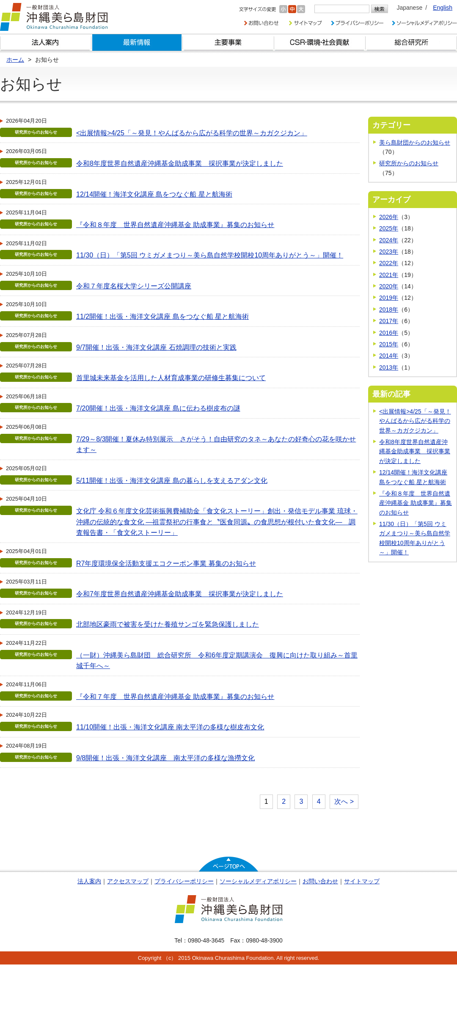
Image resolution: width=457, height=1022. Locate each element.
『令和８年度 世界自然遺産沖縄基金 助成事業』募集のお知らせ (175, 224)
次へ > (344, 801)
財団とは (45, 42)
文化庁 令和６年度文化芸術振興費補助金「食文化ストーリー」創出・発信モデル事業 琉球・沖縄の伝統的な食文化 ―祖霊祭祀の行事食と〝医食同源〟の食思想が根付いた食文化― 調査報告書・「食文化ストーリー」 (217, 521)
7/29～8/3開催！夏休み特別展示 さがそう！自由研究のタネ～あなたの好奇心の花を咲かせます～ (216, 445)
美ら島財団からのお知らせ (414, 142)
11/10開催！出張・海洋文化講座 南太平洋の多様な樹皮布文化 (170, 727)
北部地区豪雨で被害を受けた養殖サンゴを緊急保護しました (167, 624)
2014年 (388, 355)
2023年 (388, 251)
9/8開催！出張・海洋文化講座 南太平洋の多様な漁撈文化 (165, 758)
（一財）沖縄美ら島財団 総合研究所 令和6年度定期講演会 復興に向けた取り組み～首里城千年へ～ (217, 661)
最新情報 (137, 42)
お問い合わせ (320, 881)
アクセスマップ (128, 881)
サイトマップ (362, 881)
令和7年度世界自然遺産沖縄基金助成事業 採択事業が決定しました (179, 593)
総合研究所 (411, 42)
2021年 (388, 274)
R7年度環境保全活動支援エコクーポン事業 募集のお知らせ (166, 563)
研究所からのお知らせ (408, 163)
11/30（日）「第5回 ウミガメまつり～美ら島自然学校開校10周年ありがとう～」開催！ (209, 255)
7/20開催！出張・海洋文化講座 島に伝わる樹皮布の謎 (158, 408)
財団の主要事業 (228, 42)
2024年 (388, 240)
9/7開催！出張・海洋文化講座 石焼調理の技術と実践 (156, 347)
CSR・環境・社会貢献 (320, 42)
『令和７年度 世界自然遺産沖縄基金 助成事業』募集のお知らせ (175, 696)
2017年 (388, 321)
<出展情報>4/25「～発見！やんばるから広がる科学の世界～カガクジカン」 (191, 133)
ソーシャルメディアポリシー (258, 881)
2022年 (388, 263)
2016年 (388, 332)
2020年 (388, 286)
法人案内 (89, 881)
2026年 (388, 217)
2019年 (388, 297)
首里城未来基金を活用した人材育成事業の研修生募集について (171, 377)
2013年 (388, 367)
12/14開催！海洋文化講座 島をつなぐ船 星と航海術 (154, 194)
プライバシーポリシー (184, 881)
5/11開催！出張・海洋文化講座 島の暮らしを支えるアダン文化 (171, 480)
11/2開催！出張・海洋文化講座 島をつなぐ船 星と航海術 (162, 316)
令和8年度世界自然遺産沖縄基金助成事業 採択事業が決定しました (179, 163)
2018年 (388, 309)
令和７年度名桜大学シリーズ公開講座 (133, 286)
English (442, 7)
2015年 (388, 344)
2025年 (388, 228)
